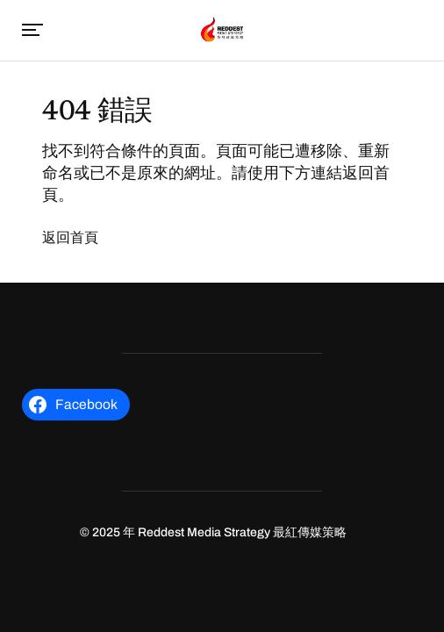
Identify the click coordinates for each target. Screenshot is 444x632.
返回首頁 (70, 237)
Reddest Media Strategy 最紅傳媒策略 (242, 532)
